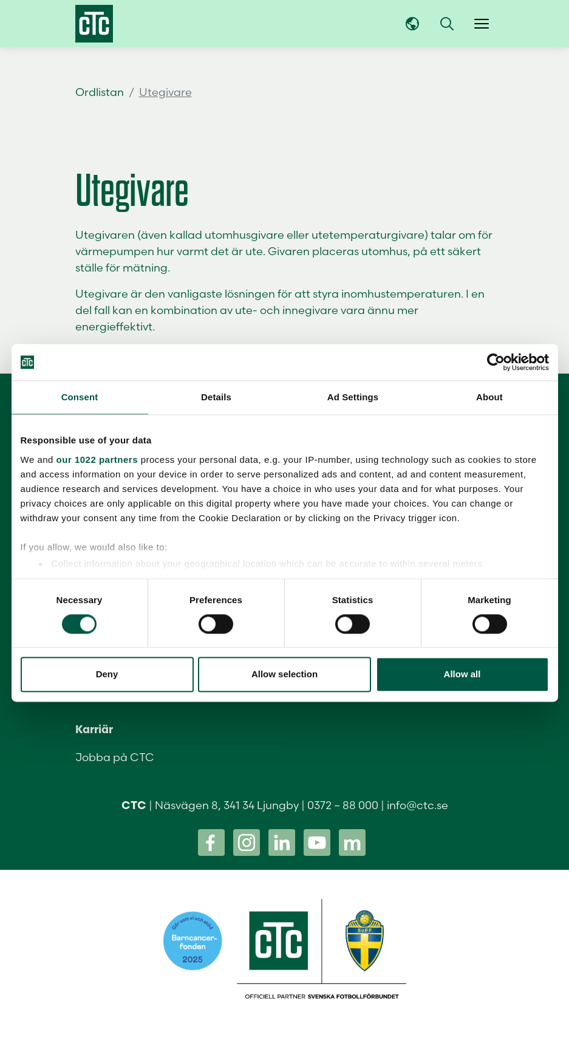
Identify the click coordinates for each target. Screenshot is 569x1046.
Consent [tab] (79, 397)
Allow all (462, 674)
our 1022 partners (97, 459)
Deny (107, 674)
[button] (447, 24)
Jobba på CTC (114, 757)
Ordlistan (99, 92)
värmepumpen (114, 251)
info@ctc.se (417, 805)
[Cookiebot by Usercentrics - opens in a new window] (496, 362)
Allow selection (284, 674)
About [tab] (489, 397)
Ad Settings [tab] (352, 397)
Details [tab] (216, 397)
